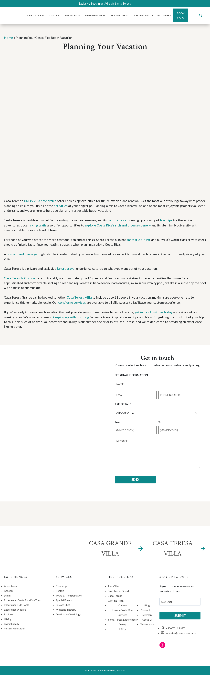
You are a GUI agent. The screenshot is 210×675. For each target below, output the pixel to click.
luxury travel (68, 269)
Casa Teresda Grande (19, 279)
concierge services (75, 304)
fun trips (173, 220)
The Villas (34, 15)
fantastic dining (144, 240)
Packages (164, 15)
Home (8, 37)
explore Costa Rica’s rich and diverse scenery (121, 225)
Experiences (93, 15)
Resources (117, 15)
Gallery (55, 15)
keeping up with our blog (73, 319)
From (117, 430)
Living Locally (11, 624)
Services (71, 15)
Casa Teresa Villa (82, 299)
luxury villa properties (40, 201)
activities (74, 205)
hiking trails (39, 225)
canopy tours (121, 220)
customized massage (22, 255)
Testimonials (143, 15)
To (160, 430)
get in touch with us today (160, 314)
